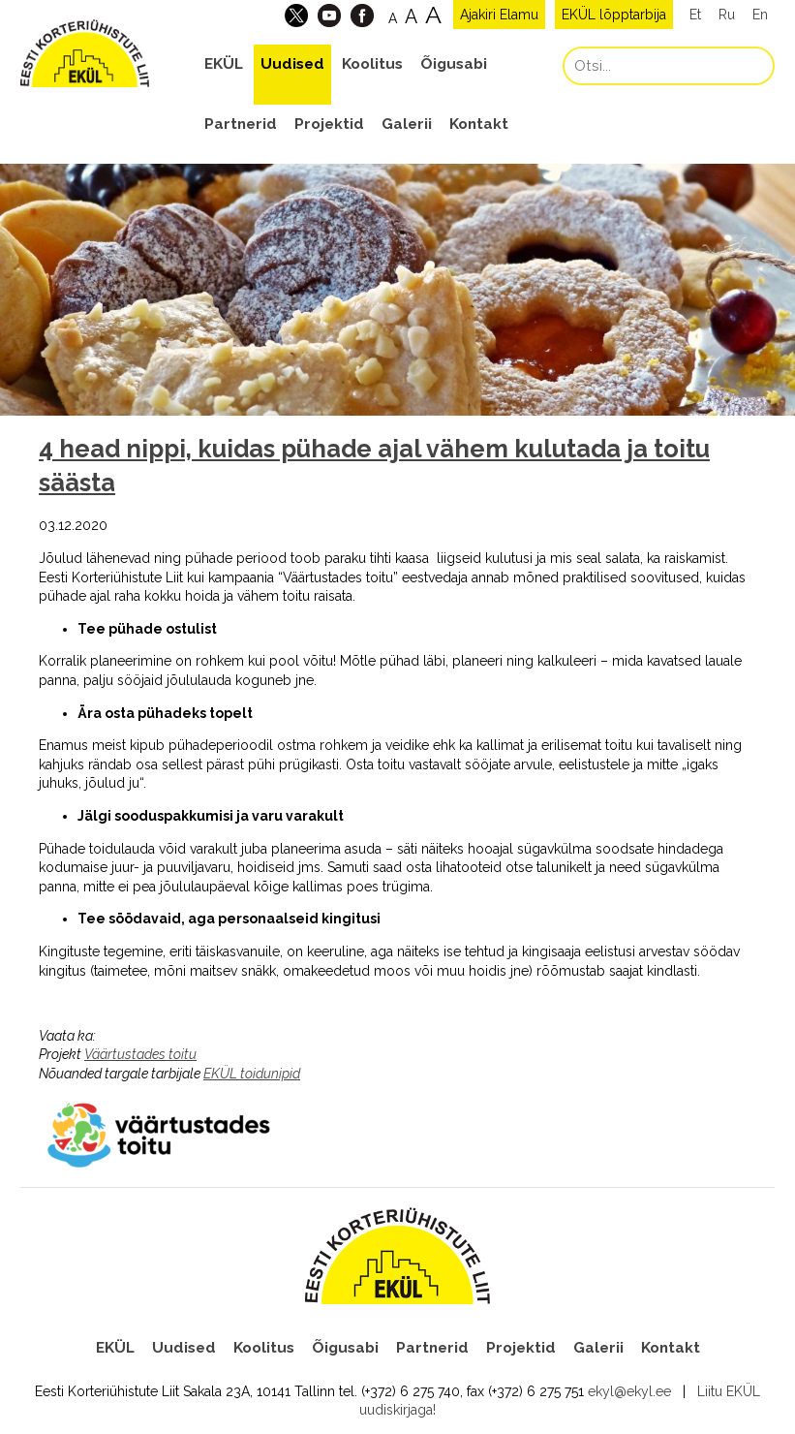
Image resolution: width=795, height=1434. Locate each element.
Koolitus (372, 64)
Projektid (329, 124)
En (760, 14)
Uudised (292, 64)
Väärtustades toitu (140, 1054)
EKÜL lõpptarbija (614, 14)
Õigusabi (453, 64)
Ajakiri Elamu (499, 14)
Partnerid (240, 124)
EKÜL (223, 64)
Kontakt (478, 124)
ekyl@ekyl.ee (629, 1391)
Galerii (407, 124)
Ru (727, 14)
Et (695, 14)
